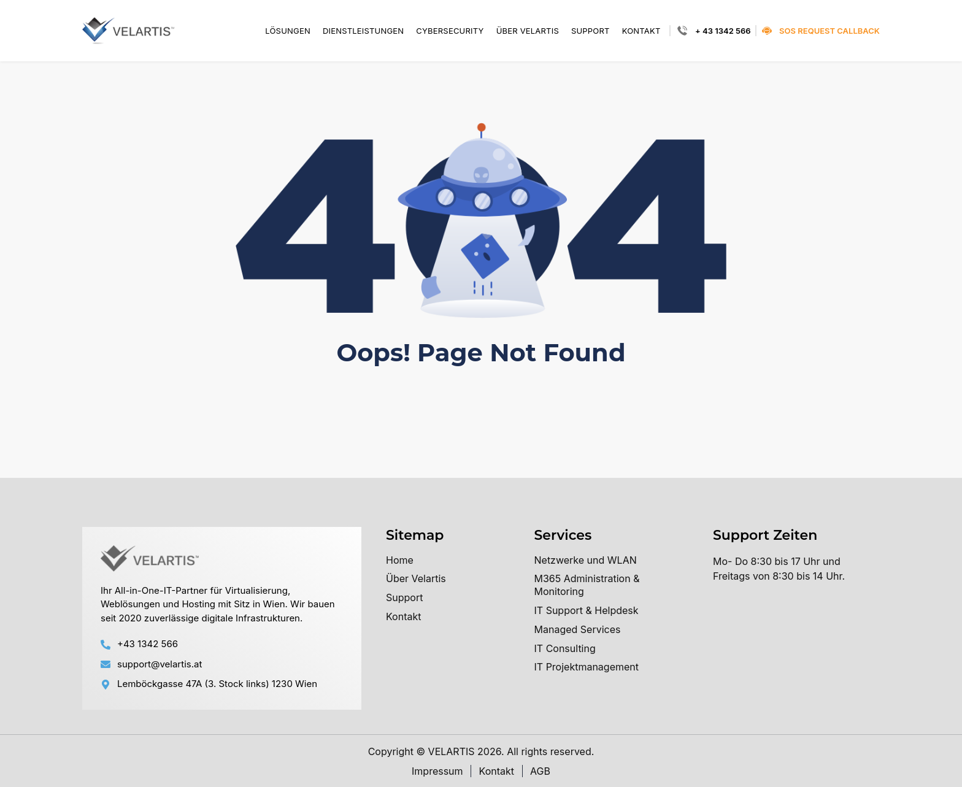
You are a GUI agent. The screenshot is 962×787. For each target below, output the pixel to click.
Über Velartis (527, 31)
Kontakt (641, 31)
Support (590, 31)
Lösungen (287, 31)
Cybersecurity (449, 31)
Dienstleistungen (363, 31)
